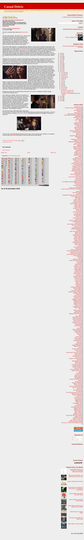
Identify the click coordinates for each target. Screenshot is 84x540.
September (64, 77)
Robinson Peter (77, 346)
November (63, 74)
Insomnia (79, 256)
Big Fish (79, 138)
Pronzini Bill (78, 336)
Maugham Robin (77, 293)
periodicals (78, 324)
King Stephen (78, 270)
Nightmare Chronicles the (75, 313)
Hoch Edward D (77, 247)
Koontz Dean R (77, 272)
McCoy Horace (77, 295)
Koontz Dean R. (77, 273)
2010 (61, 100)
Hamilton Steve (77, 236)
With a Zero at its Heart (75, 420)
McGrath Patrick (77, 296)
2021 (61, 60)
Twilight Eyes (78, 399)
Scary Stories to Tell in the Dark (73, 352)
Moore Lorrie (78, 305)
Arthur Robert (78, 120)
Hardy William (78, 237)
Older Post (53, 152)
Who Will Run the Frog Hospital (73, 415)
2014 (61, 71)
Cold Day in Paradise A (75, 174)
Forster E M (78, 216)
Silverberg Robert (77, 365)
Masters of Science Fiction (75, 292)
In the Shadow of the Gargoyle (74, 254)
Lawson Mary (78, 281)
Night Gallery (78, 311)
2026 (61, 53)
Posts (74, 437)
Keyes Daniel (78, 267)
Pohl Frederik (78, 331)
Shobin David (78, 362)
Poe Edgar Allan (77, 330)
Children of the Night (76, 170)
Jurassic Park (78, 265)
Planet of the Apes (76, 329)
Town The (79, 396)
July (62, 80)
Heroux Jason (78, 244)
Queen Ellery (78, 339)
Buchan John (78, 157)
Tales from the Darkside (75, 386)
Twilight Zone (78, 400)
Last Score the (77, 278)
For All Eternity (77, 215)
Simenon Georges (77, 367)
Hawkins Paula (77, 241)
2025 (61, 54)
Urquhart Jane (77, 405)
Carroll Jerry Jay (77, 162)
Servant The (78, 357)
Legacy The (78, 282)
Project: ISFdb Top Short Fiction (75, 481)
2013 (61, 96)
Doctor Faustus (77, 201)
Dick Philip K (78, 198)
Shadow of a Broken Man (75, 358)
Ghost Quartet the (77, 221)
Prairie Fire (78, 333)
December (63, 72)
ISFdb (79, 258)
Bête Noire (78, 134)
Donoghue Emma (77, 202)
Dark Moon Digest (77, 192)
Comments (75, 439)
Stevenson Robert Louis (75, 379)
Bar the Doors (78, 128)
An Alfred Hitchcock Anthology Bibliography (72, 17)
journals (79, 262)
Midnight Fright (77, 301)
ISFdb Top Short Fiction (75, 260)
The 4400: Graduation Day (67, 92)
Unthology (78, 404)
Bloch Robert (78, 143)
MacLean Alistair (77, 288)
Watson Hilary (78, 411)
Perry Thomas (77, 325)
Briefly (79, 156)
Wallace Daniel (77, 408)
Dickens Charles (77, 199)
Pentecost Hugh (77, 323)
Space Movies (77, 375)
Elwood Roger (77, 207)
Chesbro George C (76, 168)
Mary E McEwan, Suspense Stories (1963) (76, 500)
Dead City (79, 193)
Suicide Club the (77, 384)
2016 (61, 68)
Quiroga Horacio (77, 340)
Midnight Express (77, 300)
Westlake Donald (77, 414)
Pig (80, 327)
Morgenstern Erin (77, 306)
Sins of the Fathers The (75, 369)
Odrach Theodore (77, 318)
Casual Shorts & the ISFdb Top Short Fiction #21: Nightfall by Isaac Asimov (75, 489)
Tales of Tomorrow (77, 387)
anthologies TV (77, 117)
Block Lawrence (77, 144)
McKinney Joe (77, 298)
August (63, 78)
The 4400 (78, 391)
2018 (61, 65)
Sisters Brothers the (76, 370)
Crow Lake (78, 186)
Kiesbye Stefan (77, 269)
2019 (61, 63)
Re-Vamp (79, 342)
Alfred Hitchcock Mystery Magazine (72, 115)
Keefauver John (77, 266)
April (62, 84)
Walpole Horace (77, 409)
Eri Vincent (78, 210)
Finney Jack (78, 213)
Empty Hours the (77, 208)
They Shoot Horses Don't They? (73, 392)
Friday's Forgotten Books (75, 220)
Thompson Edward (76, 394)
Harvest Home (77, 239)
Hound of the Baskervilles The (74, 250)
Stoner (79, 380)
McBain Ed (78, 294)
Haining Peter (78, 233)
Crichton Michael (77, 185)
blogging (79, 145)
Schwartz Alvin (77, 353)
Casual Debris (13, 6)
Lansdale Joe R (77, 277)
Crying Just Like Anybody (75, 187)
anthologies (78, 116)
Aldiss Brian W (77, 112)
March (62, 86)
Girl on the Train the (76, 225)
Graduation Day (15, 28)
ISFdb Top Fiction (77, 259)
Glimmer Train (77, 226)
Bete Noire (78, 133)
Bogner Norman (77, 147)
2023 (61, 57)
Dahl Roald (78, 191)
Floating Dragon (77, 214)
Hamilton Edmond (77, 235)
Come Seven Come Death (75, 176)
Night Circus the (77, 310)
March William (77, 289)
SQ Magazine (78, 377)
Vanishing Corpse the (76, 407)
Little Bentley (78, 284)
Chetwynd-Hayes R (76, 169)
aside (80, 121)
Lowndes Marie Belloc (76, 287)
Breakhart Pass (77, 155)
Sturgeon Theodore (76, 382)
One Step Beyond (77, 319)
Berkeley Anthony (77, 132)
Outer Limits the (77, 321)
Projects (79, 334)
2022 (61, 59)
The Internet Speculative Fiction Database (73, 46)
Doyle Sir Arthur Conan (75, 203)
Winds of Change (77, 417)
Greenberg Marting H (76, 229)
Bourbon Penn (77, 152)
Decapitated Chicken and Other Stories (71, 195)
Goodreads (80, 47)
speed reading (77, 376)
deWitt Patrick (78, 197)
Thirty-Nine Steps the (76, 393)
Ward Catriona (77, 410)
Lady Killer (78, 275)
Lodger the (78, 285)
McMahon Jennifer (76, 299)
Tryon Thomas (77, 398)
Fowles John (78, 219)
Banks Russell (77, 127)
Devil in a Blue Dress (76, 196)
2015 (61, 69)
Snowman (78, 373)
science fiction (77, 354)
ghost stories (78, 222)
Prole (80, 335)
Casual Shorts (77, 164)
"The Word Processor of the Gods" (73, 107)
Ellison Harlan (78, 206)
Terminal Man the (77, 390)
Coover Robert (77, 180)
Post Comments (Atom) (14, 155)
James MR (78, 261)
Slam (80, 371)
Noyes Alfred (78, 316)
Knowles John (78, 271)
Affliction (79, 111)
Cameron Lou (78, 161)
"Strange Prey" (77, 106)
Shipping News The (76, 361)
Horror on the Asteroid (76, 249)
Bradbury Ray (78, 153)
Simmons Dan (77, 368)
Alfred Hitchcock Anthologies (74, 114)
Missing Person (77, 302)
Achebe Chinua (77, 110)
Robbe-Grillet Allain (76, 345)
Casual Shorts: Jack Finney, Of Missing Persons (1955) (75, 506)
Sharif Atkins (23, 49)
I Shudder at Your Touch (75, 252)
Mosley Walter (77, 307)
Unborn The (78, 402)
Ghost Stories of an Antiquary (74, 224)
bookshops (78, 150)
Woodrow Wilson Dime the (75, 421)
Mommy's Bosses (23, 113)
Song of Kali (78, 374)
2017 (61, 66)
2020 (61, 62)
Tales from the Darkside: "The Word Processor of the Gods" (76, 476)
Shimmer (79, 359)
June (62, 81)
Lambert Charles (77, 276)
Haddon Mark (78, 232)
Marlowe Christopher (76, 290)
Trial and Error (77, 397)
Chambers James (77, 167)
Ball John (79, 126)
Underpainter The (77, 403)
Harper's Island (77, 238)
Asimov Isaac (78, 122)
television (79, 388)
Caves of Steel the (76, 166)
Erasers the (78, 209)
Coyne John (78, 184)
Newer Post (4, 152)
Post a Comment (6, 150)
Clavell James (78, 172)
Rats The (79, 341)
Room (79, 347)
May (62, 83)
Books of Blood (77, 149)
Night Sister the (77, 312)
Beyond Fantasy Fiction (75, 135)
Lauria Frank (78, 279)
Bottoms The (78, 151)
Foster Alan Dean (77, 218)
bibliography (78, 137)
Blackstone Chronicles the (75, 141)
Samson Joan (78, 350)
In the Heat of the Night (75, 253)
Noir (80, 315)
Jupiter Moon (78, 264)
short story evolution (76, 364)
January (63, 89)
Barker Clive (78, 129)
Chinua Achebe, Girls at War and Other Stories (76, 494)
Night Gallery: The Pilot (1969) (75, 523)
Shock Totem (78, 363)
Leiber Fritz (78, 283)
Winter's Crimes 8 (77, 419)
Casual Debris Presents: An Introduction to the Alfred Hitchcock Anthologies (76, 470)
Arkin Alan (78, 118)
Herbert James (77, 243)
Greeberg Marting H (76, 227)
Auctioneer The (77, 123)
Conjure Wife (78, 179)
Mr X (80, 308)
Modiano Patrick (77, 304)
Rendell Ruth (78, 344)
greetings (79, 230)
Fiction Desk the (77, 212)
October (63, 75)
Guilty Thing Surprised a (75, 231)
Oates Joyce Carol (76, 317)
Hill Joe (79, 246)
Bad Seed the (78, 124)
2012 (61, 97)
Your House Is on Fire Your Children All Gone (72, 422)
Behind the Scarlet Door (75, 130)
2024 (61, 56)
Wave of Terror (77, 413)
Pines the (79, 328)
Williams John (78, 416)
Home (28, 152)
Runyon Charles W (76, 348)
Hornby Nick (78, 248)
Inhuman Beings (77, 255)
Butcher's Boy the (77, 158)
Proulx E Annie (77, 338)
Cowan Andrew (77, 183)
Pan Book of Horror (76, 322)
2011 (61, 99)
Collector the (78, 175)
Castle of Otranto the (76, 163)
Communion (78, 178)
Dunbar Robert (77, 204)
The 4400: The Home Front (67, 90)
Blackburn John (77, 140)
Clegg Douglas (77, 173)
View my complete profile (71, 37)
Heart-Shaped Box (76, 242)
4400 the (78, 109)
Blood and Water (77, 146)
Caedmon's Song (77, 160)
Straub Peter (78, 381)
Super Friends (77, 385)
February (63, 87)
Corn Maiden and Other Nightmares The (71, 181)
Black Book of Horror (76, 139)
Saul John (78, 351)
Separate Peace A (77, 356)
